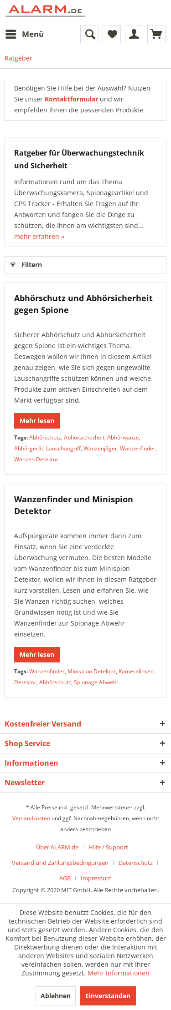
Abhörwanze (123, 437)
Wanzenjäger (100, 448)
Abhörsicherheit (84, 437)
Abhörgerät (28, 448)
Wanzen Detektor (36, 459)
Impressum (96, 878)
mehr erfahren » (39, 236)
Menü (24, 33)
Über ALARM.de (57, 847)
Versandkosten (31, 818)
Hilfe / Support (108, 847)
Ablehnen (56, 995)
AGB (65, 878)
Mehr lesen (37, 420)
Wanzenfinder (137, 448)
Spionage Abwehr (96, 682)
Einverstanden (107, 995)
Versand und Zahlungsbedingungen (60, 862)
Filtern (26, 263)
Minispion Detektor (91, 671)
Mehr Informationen (119, 973)
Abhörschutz (45, 437)
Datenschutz (136, 862)
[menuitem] (24, 34)
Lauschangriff (63, 448)
